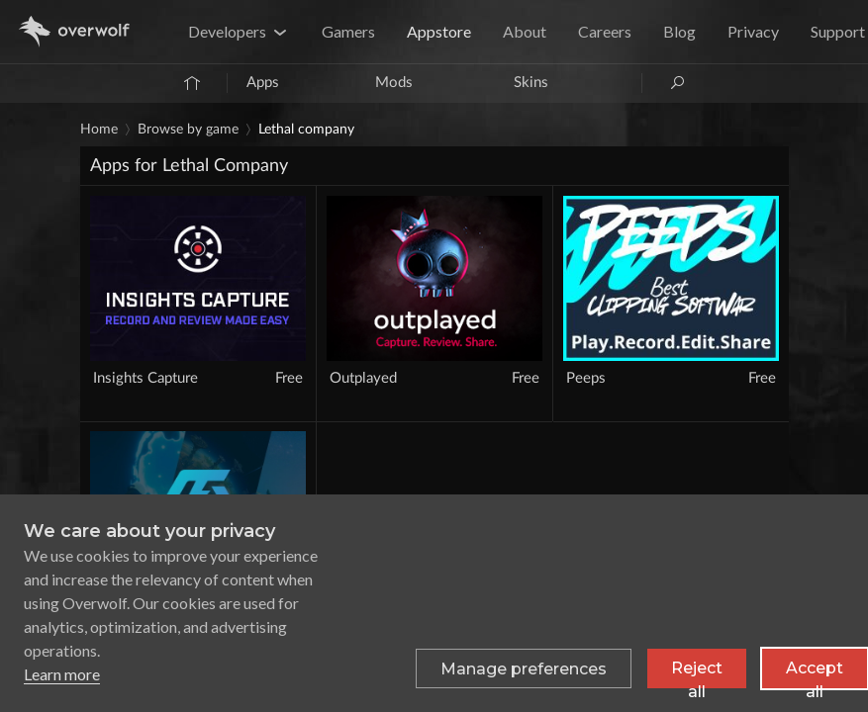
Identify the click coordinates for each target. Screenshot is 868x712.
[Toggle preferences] (523, 668)
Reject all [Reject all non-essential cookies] (697, 673)
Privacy (753, 31)
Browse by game (188, 129)
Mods (394, 82)
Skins (531, 82)
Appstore (439, 31)
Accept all (814, 673)
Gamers (348, 31)
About (524, 31)
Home (99, 129)
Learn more (62, 674)
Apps (262, 82)
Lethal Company (306, 129)
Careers (604, 31)
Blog (679, 31)
